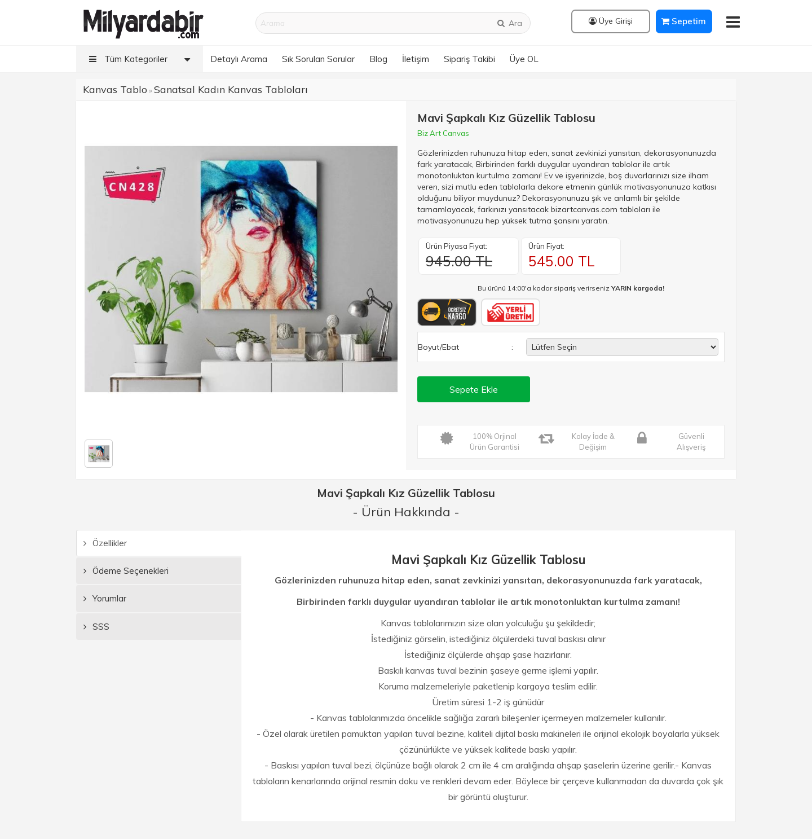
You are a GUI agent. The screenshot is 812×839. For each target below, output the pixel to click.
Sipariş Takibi (469, 59)
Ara (509, 23)
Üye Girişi (611, 21)
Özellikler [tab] (105, 543)
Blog (378, 59)
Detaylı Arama (238, 59)
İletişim (415, 59)
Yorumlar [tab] (104, 598)
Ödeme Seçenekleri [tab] (126, 570)
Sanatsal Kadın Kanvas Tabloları (231, 89)
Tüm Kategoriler (142, 59)
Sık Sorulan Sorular (318, 59)
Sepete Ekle (473, 389)
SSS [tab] (96, 626)
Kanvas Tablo (115, 89)
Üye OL (524, 59)
